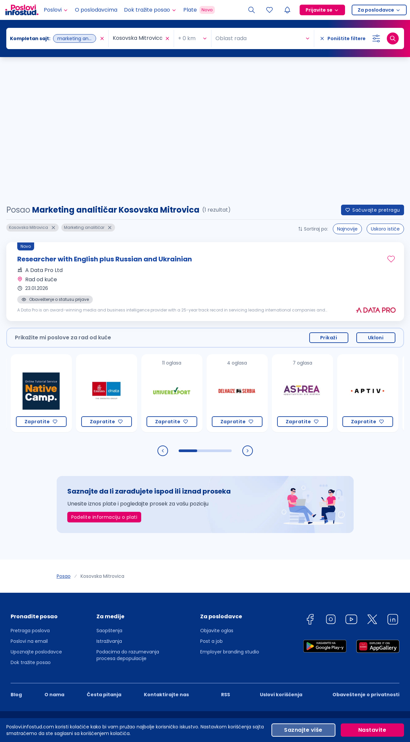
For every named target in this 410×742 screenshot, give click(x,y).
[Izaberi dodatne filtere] (376, 38)
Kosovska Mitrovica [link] (102, 436)
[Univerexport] (172, 254)
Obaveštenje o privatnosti (365, 555)
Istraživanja (109, 501)
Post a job (211, 501)
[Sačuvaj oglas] (391, 119)
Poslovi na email (29, 501)
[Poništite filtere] (343, 38)
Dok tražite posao (31, 522)
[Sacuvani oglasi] (269, 10)
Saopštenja (109, 491)
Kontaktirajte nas (166, 555)
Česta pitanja (104, 555)
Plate (199, 10)
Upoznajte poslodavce (36, 512)
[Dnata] (106, 254)
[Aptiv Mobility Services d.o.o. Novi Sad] (367, 254)
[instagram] (330, 481)
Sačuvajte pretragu (372, 70)
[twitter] (372, 481)
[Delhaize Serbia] (237, 254)
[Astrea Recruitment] (302, 254)
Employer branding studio (229, 512)
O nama (54, 555)
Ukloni (376, 198)
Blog (16, 555)
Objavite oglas (216, 491)
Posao (64, 436)
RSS (225, 555)
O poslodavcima (96, 10)
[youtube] (351, 481)
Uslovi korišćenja (281, 555)
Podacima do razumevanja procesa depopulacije (127, 515)
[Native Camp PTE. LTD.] (41, 254)
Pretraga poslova (30, 491)
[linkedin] (392, 481)
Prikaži (328, 198)
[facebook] (310, 481)
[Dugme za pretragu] (393, 38)
